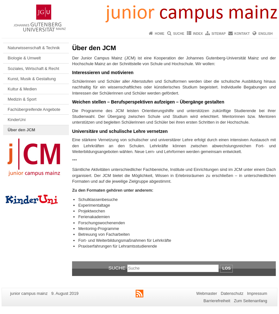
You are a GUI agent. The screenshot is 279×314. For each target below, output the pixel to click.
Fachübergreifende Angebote (34, 109)
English (266, 33)
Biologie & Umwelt (24, 58)
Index (198, 33)
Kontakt (242, 33)
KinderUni (17, 119)
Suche (178, 33)
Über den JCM (21, 129)
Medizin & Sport (22, 99)
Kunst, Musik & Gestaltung (32, 78)
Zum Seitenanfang (250, 300)
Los (226, 268)
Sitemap (218, 33)
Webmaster (206, 293)
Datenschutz (232, 293)
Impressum (257, 293)
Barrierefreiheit (216, 300)
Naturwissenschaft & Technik (34, 47)
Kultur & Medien (22, 89)
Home (160, 33)
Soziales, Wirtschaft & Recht (33, 68)
